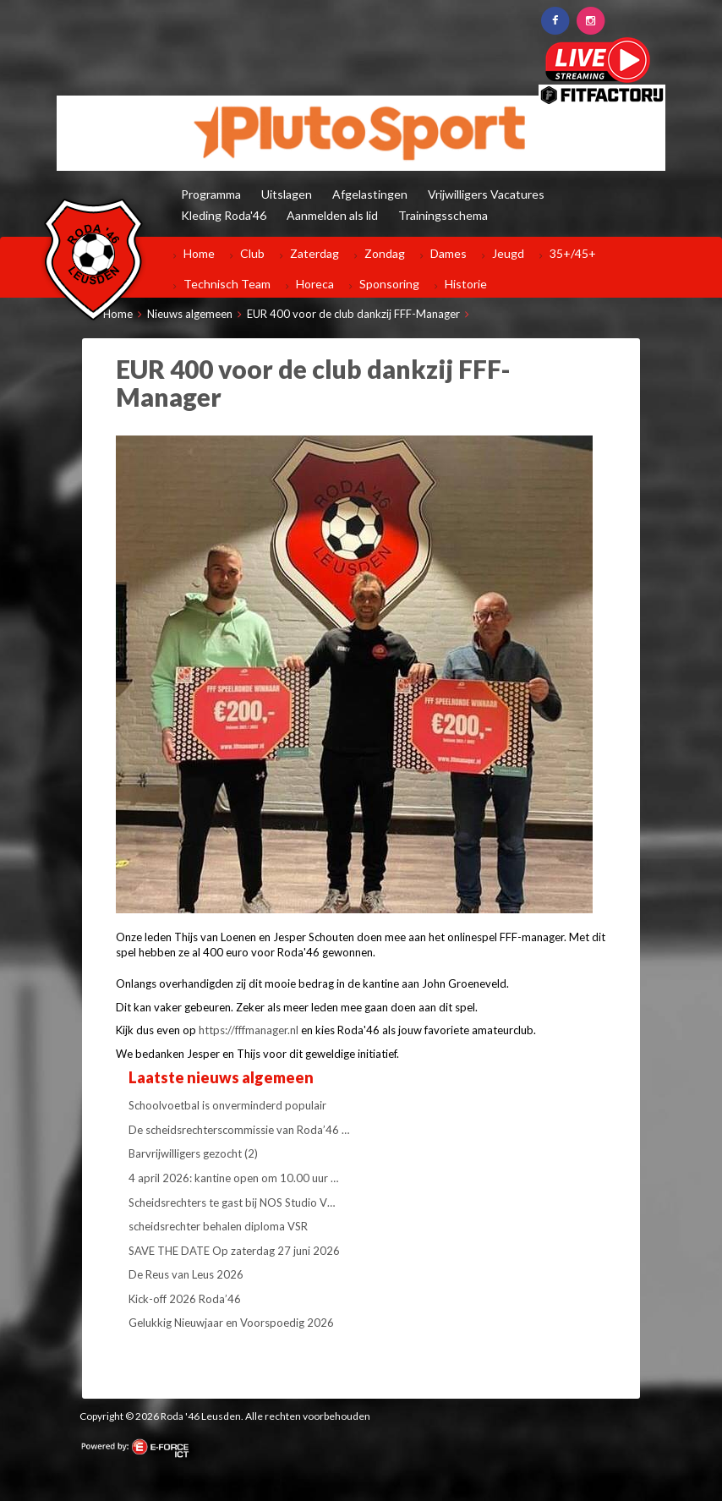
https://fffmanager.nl (248, 1030)
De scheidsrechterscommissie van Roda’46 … (239, 1130)
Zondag (384, 253)
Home (199, 253)
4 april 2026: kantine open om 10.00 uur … (233, 1178)
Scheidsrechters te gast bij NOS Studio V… (232, 1202)
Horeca (315, 284)
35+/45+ (573, 253)
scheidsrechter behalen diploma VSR (218, 1226)
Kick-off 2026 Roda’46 (185, 1299)
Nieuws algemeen (189, 313)
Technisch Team (227, 284)
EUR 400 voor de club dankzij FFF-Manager (353, 313)
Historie (466, 284)
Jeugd (508, 253)
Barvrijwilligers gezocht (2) (193, 1153)
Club (252, 253)
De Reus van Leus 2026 (186, 1274)
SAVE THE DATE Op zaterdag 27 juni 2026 (234, 1250)
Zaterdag (314, 253)
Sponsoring (389, 284)
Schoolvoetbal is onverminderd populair (227, 1105)
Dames (448, 253)
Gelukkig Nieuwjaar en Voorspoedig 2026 (231, 1322)
